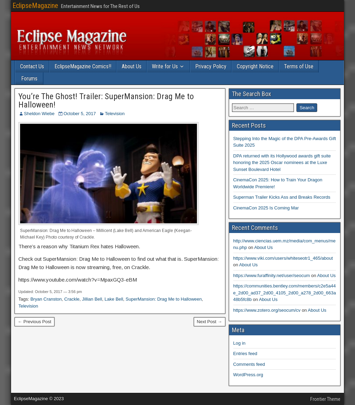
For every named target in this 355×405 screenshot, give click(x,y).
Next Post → (209, 321)
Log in (239, 343)
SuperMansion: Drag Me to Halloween (163, 299)
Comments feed (249, 364)
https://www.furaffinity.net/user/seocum (271, 275)
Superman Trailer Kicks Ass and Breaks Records (281, 197)
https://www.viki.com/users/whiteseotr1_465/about (283, 258)
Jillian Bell (92, 299)
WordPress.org (248, 374)
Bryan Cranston (46, 299)
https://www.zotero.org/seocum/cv (267, 310)
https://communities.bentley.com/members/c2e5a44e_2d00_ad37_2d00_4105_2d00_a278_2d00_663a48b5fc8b (284, 292)
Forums (29, 78)
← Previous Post (34, 321)
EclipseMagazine (35, 5)
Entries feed (245, 353)
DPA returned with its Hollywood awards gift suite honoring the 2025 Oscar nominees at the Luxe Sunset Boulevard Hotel (282, 162)
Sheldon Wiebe (39, 113)
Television (114, 113)
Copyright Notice (255, 66)
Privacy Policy (210, 66)
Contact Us (32, 66)
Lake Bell (114, 299)
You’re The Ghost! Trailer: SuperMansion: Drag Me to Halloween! (106, 101)
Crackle (71, 299)
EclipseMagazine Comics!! (82, 66)
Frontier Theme (325, 399)
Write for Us (165, 66)
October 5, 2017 (79, 113)
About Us (131, 66)
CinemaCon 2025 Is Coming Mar (266, 207)
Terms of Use (298, 66)
